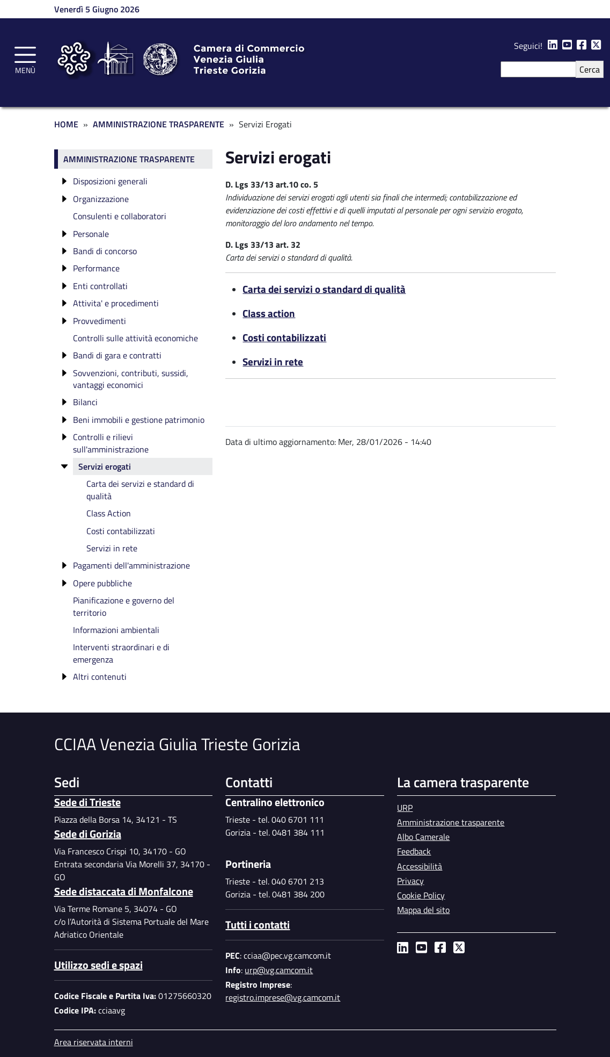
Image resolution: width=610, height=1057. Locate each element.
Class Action (108, 513)
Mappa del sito (423, 909)
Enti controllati (100, 285)
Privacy (410, 880)
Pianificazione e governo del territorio (123, 606)
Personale (91, 233)
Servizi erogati (104, 466)
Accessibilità (419, 866)
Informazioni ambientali (116, 629)
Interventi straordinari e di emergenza (121, 653)
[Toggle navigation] (25, 58)
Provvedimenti (99, 320)
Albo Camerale (423, 836)
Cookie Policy (421, 895)
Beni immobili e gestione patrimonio (138, 419)
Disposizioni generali (110, 181)
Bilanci (85, 402)
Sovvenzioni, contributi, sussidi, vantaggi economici (130, 378)
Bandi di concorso (105, 251)
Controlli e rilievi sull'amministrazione (111, 442)
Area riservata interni (93, 1042)
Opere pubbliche (102, 583)
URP (405, 807)
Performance (96, 268)
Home (66, 124)
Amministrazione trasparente (129, 159)
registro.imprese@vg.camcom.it (282, 997)
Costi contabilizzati (120, 530)
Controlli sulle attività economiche (135, 338)
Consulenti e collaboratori (119, 216)
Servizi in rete (111, 548)
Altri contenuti (100, 676)
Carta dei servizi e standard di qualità (140, 489)
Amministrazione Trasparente (158, 124)
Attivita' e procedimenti (116, 303)
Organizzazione (101, 198)
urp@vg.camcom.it (279, 969)
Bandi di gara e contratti (117, 355)
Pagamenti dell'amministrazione (131, 565)
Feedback (414, 851)
